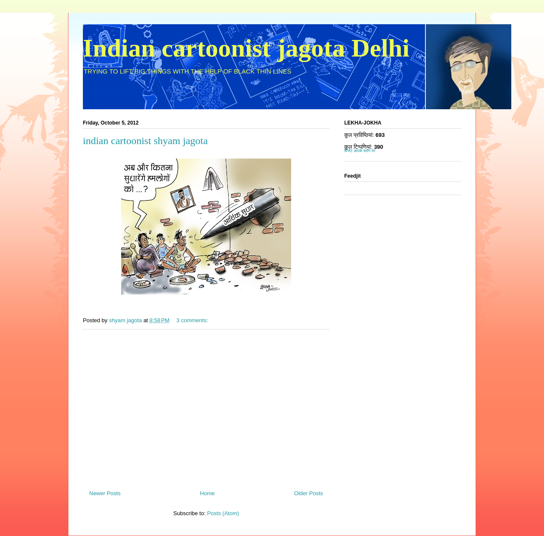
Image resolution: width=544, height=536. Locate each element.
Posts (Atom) (223, 513)
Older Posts (308, 493)
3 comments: (193, 320)
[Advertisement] (206, 406)
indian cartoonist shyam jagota (145, 140)
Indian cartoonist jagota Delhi (246, 48)
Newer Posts (105, 493)
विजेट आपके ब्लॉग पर (359, 150)
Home (207, 493)
